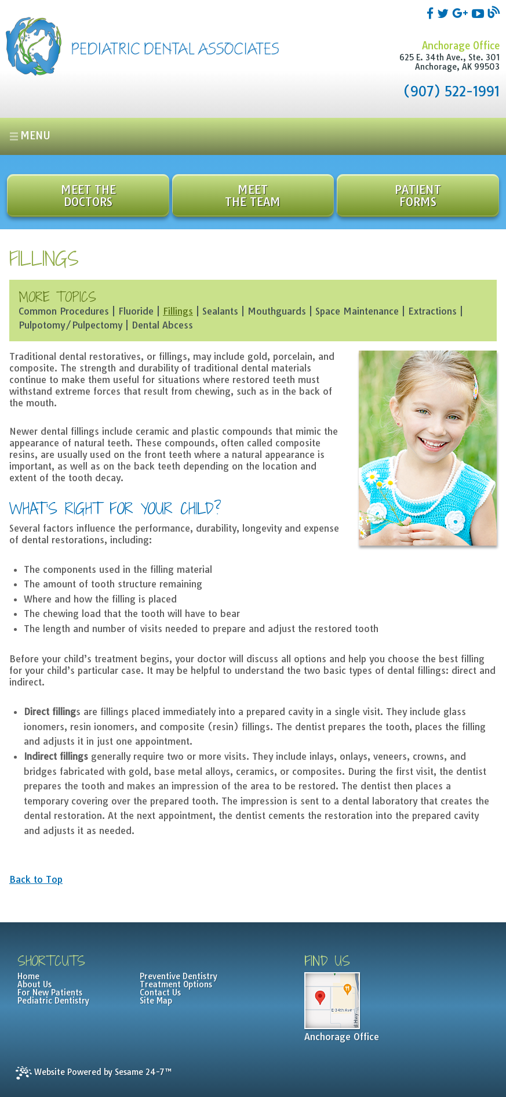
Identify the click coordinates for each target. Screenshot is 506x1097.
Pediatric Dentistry (53, 1001)
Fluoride (136, 311)
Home (28, 976)
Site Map (156, 1001)
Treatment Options (176, 984)
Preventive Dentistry (178, 976)
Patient (417, 195)
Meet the (88, 195)
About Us (34, 984)
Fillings (178, 311)
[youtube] (479, 12)
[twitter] (444, 12)
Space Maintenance (357, 311)
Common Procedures (64, 311)
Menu (35, 135)
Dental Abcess (162, 325)
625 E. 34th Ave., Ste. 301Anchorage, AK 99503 (449, 62)
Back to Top (36, 879)
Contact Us (160, 992)
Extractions (432, 311)
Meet (253, 195)
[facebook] (432, 12)
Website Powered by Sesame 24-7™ (94, 1073)
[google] (462, 12)
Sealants (220, 311)
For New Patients (49, 992)
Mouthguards (276, 311)
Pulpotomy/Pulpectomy (70, 325)
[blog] (493, 12)
